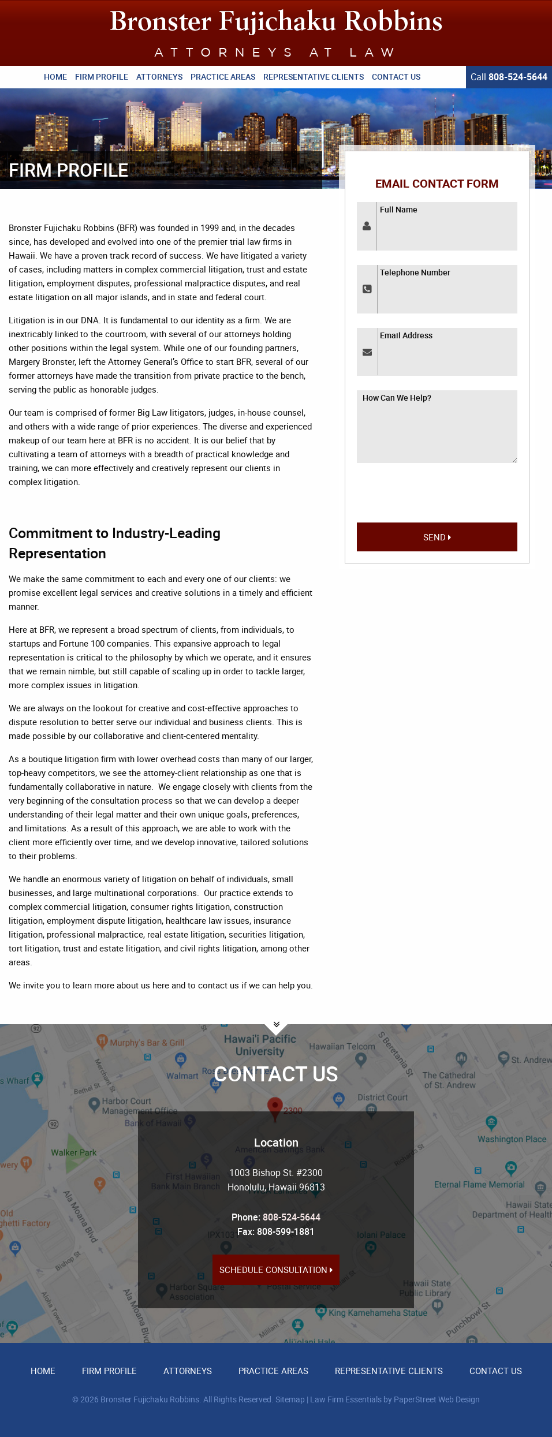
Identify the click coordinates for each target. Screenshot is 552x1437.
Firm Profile (101, 76)
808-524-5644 (291, 1217)
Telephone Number (415, 272)
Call (509, 76)
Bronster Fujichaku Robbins (149, 1399)
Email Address (406, 335)
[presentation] (437, 497)
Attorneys (159, 76)
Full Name (398, 209)
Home (55, 76)
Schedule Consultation (276, 1269)
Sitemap (290, 1399)
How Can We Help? (397, 397)
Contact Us (396, 76)
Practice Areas (223, 76)
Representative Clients (313, 76)
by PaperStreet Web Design (431, 1399)
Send (437, 537)
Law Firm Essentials (346, 1399)
